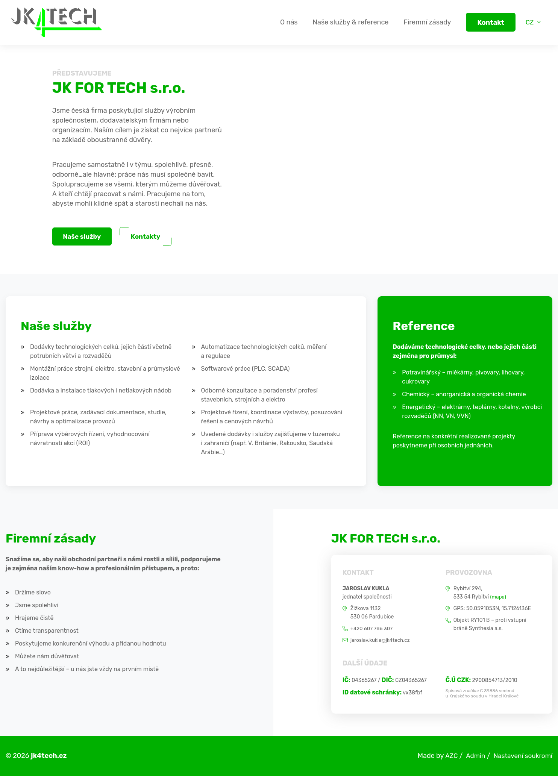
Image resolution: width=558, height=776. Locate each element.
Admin (472, 756)
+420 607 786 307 (372, 628)
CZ (529, 22)
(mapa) (498, 597)
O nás (285, 22)
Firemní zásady (424, 22)
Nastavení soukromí (521, 756)
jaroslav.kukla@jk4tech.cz (381, 640)
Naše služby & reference (347, 22)
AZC (447, 756)
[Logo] (56, 22)
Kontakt (487, 22)
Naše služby (83, 237)
